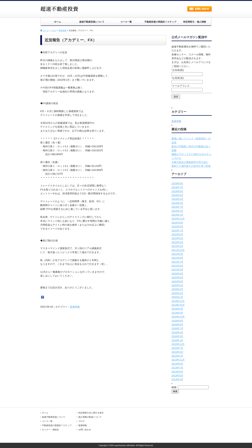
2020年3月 (177, 289)
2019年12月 (178, 301)
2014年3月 (177, 379)
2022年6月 (177, 234)
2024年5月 (177, 195)
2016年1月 (177, 340)
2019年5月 (177, 312)
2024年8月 (177, 183)
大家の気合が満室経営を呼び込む (190, 162)
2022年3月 (177, 246)
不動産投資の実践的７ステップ (160, 21)
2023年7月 (177, 207)
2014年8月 (177, 363)
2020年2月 (177, 293)
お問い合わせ (199, 9)
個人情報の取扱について (90, 417)
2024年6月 (177, 191)
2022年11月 (178, 218)
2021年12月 (178, 250)
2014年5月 (177, 375)
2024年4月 (177, 199)
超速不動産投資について (91, 21)
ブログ (54, 30)
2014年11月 (178, 359)
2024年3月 (177, 203)
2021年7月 (177, 262)
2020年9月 (177, 273)
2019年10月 (178, 305)
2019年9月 (177, 308)
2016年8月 (177, 324)
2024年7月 (177, 187)
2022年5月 (177, 238)
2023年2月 (177, 211)
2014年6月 (177, 371)
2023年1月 (177, 214)
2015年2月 (177, 356)
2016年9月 (177, 320)
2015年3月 (177, 352)
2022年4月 (177, 242)
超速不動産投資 (60, 9)
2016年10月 (178, 316)
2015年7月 (177, 348)
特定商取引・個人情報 (194, 21)
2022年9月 (177, 222)
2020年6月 (177, 281)
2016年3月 (177, 336)
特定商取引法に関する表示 (91, 413)
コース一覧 (126, 21)
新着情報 (62, 30)
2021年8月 (177, 257)
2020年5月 (177, 285)
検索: (174, 387)
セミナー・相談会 (50, 429)
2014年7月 (177, 367)
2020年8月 (177, 277)
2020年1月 (177, 297)
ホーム (57, 21)
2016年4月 (177, 332)
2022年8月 (177, 226)
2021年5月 (177, 265)
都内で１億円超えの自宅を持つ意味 (191, 166)
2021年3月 (177, 269)
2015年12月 (178, 344)
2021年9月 (177, 254)
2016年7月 (177, 328)
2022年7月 (177, 230)
